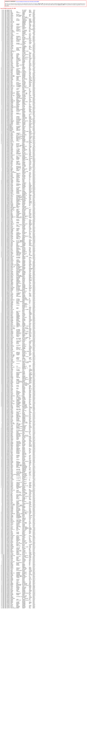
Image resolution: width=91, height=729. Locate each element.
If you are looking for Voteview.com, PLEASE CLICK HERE (27, 1)
